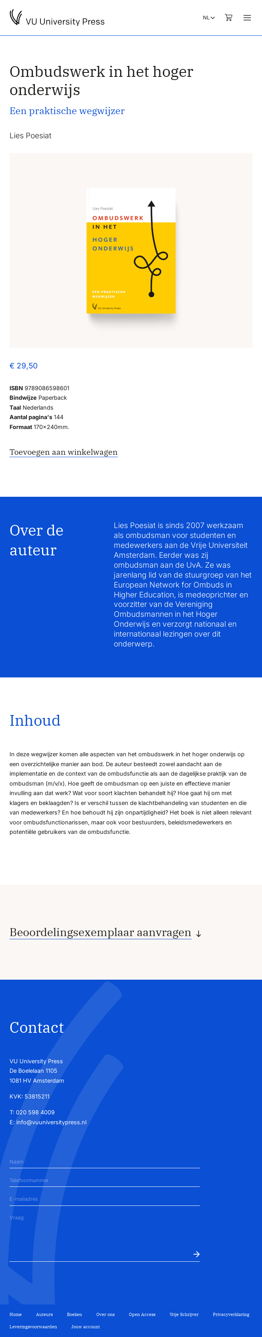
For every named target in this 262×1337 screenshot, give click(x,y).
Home (16, 1314)
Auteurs (44, 1314)
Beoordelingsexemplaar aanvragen (100, 932)
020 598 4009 (35, 1112)
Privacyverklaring (231, 1314)
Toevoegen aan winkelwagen (64, 452)
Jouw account (85, 1326)
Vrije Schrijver (184, 1314)
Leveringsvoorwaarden (33, 1326)
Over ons (105, 1314)
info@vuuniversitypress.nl (51, 1122)
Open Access (142, 1314)
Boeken (74, 1314)
